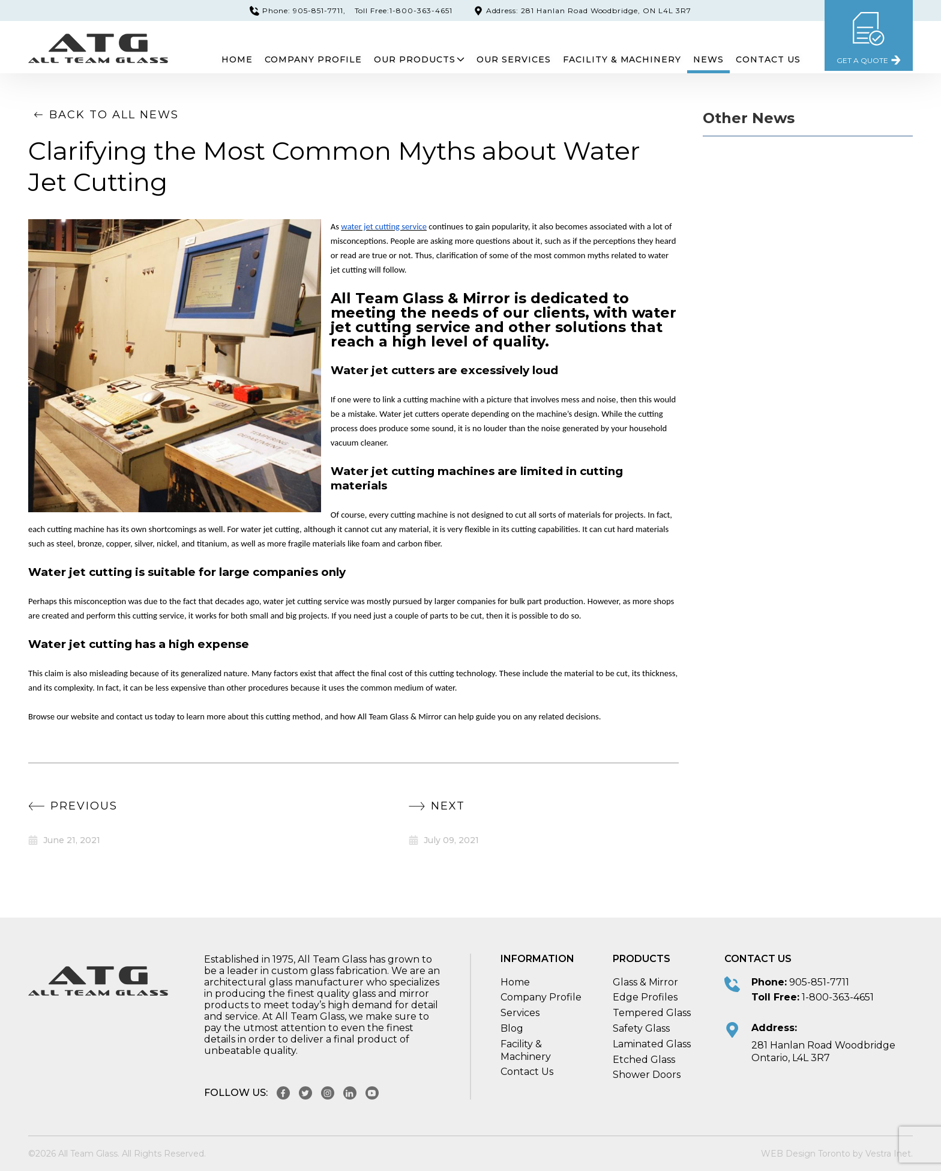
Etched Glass (644, 1059)
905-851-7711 (819, 982)
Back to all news (103, 114)
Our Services (514, 59)
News (708, 59)
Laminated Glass (652, 1044)
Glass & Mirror (645, 982)
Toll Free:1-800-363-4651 (403, 10)
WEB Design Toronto (805, 1153)
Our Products (419, 59)
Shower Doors (647, 1074)
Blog (512, 1028)
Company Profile (313, 59)
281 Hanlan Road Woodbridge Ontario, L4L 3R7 (823, 1051)
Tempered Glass (652, 1012)
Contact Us (768, 59)
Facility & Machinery (622, 59)
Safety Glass (641, 1028)
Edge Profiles (645, 997)
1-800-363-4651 (838, 997)
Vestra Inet (888, 1153)
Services (520, 1012)
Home (236, 59)
